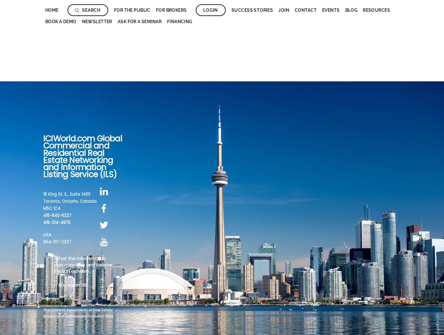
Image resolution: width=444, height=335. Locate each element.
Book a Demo (60, 21)
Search (88, 10)
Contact (306, 10)
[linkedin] (105, 191)
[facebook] (105, 208)
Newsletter (97, 21)
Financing (179, 21)
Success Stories (252, 10)
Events (331, 10)
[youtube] (105, 242)
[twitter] (105, 225)
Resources (376, 10)
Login (210, 10)
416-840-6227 (57, 216)
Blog (351, 10)
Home (52, 10)
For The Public (132, 10)
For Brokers (171, 10)
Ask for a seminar (140, 21)
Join (283, 10)
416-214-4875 (57, 223)
